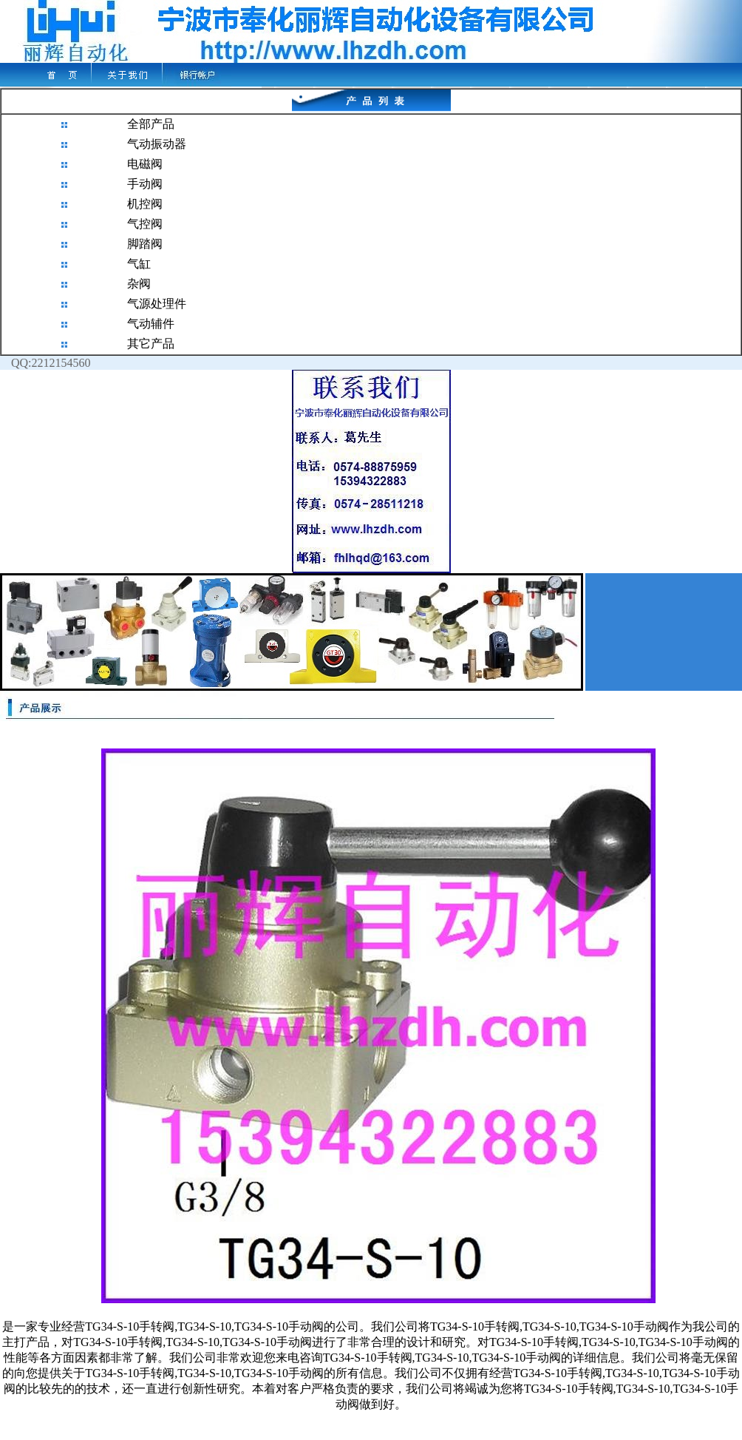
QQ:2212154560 (45, 362)
